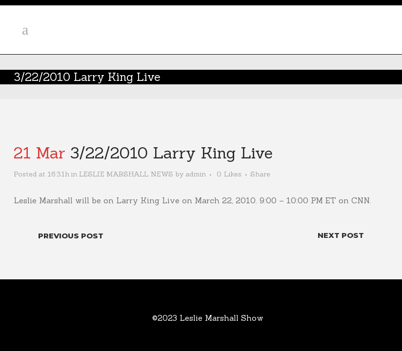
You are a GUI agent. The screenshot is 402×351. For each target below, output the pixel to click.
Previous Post (70, 235)
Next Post (341, 235)
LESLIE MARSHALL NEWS (126, 174)
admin (195, 174)
